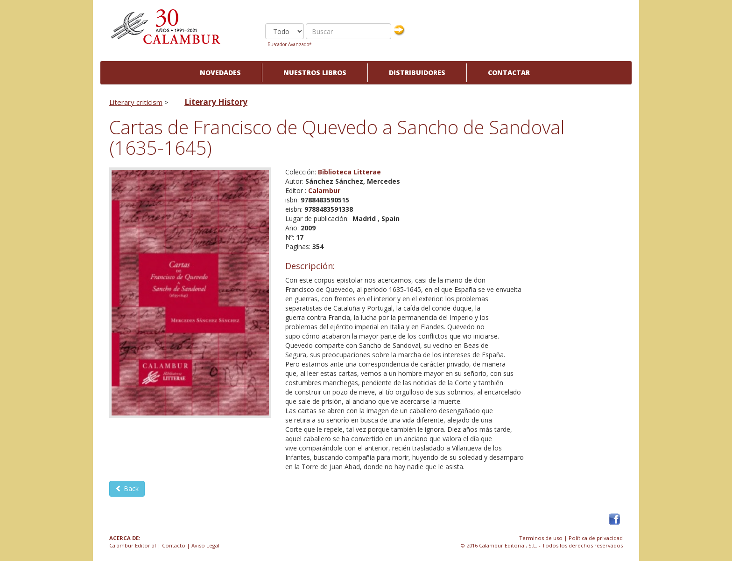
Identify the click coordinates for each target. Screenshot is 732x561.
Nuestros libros (314, 72)
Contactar (509, 72)
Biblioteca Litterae (349, 171)
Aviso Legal (205, 545)
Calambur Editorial (132, 545)
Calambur (324, 190)
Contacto (173, 545)
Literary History (215, 102)
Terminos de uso (541, 537)
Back (127, 488)
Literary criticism (135, 102)
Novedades (220, 72)
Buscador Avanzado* (289, 44)
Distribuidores (417, 72)
